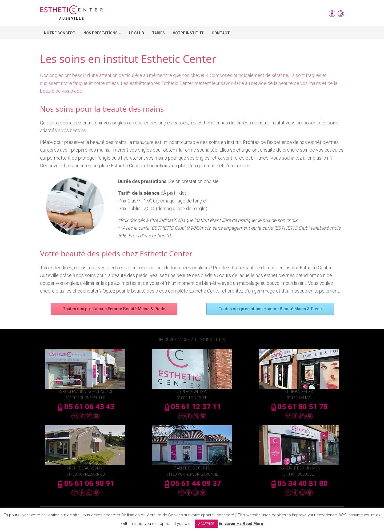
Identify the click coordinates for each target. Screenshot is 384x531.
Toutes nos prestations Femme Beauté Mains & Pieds (114, 308)
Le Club (136, 33)
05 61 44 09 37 (192, 483)
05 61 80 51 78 (299, 406)
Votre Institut (188, 33)
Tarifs (158, 33)
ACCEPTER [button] (206, 524)
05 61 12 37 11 (192, 406)
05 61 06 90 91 (85, 483)
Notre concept (59, 33)
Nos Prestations (102, 33)
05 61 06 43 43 (85, 406)
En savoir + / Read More (241, 523)
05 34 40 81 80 (299, 483)
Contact (221, 33)
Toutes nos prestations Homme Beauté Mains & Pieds (270, 308)
